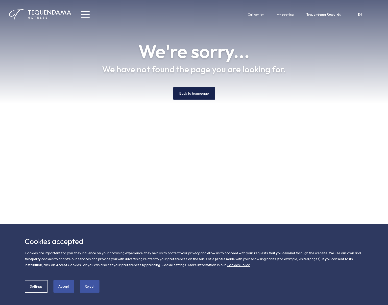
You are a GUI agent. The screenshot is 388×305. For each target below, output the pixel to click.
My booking (285, 14)
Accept (63, 286)
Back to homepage (194, 93)
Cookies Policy (238, 265)
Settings (36, 286)
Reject (90, 286)
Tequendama (323, 14)
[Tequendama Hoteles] (31, 14)
